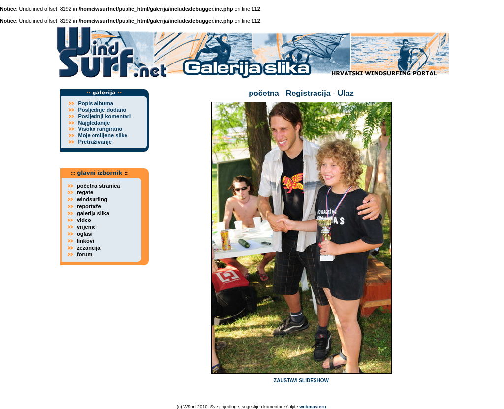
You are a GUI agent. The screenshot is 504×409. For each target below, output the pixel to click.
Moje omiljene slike (102, 135)
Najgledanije (94, 123)
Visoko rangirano (100, 129)
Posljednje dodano (102, 110)
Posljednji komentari (104, 116)
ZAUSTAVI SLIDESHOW (301, 380)
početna (264, 93)
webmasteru (312, 406)
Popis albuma (95, 103)
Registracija (308, 93)
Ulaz (346, 93)
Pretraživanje (94, 142)
